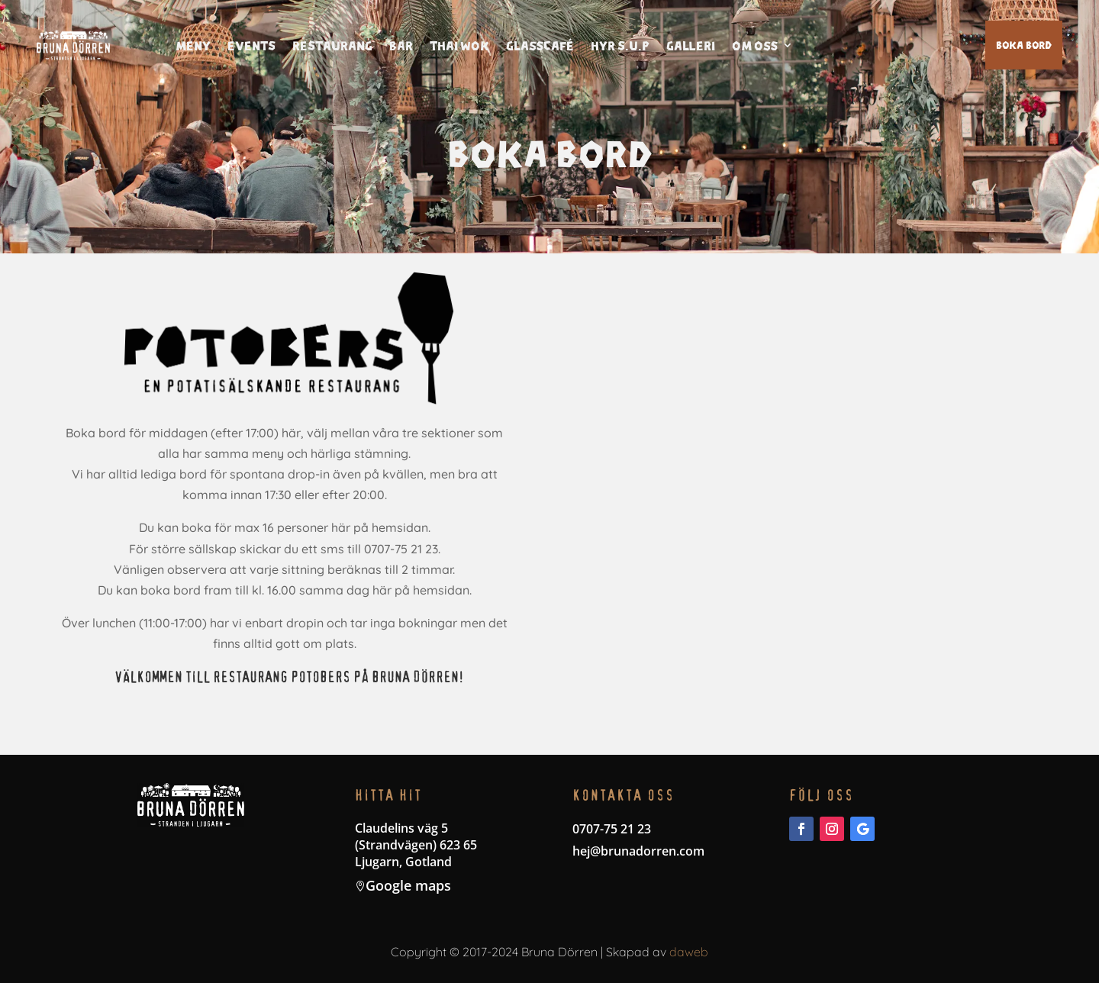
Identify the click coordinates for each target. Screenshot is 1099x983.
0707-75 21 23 (611, 828)
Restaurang (332, 46)
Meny (193, 46)
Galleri (690, 46)
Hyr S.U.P (620, 46)
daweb (688, 951)
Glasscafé (540, 46)
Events (251, 46)
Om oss (755, 46)
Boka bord (1024, 44)
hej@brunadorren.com (638, 851)
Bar (401, 46)
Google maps (408, 885)
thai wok (459, 46)
